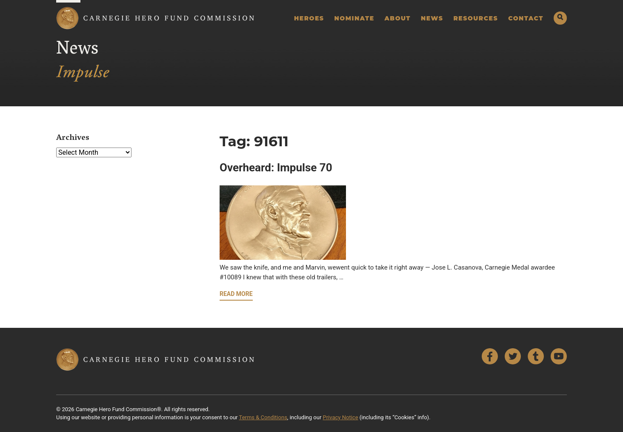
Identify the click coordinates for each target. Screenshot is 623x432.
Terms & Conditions (263, 417)
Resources (475, 18)
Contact (525, 18)
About (398, 18)
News (432, 18)
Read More (236, 293)
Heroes (309, 18)
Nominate (354, 18)
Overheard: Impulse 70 (276, 167)
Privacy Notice (340, 417)
